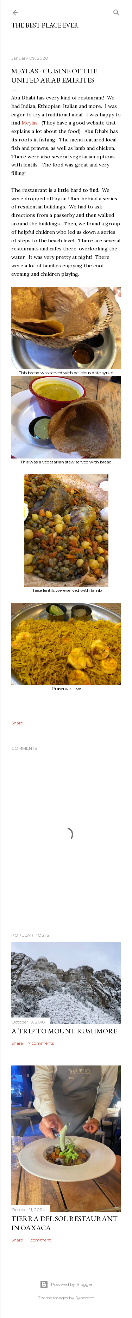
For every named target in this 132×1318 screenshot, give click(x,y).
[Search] (116, 11)
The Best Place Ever (44, 25)
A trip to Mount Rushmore (64, 1030)
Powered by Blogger (66, 1284)
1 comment (39, 1240)
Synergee (84, 1297)
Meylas (29, 123)
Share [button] (17, 722)
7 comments (41, 1043)
